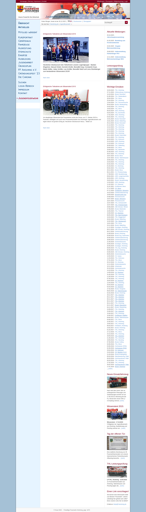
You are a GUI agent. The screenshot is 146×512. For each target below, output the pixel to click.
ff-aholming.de (54, 24)
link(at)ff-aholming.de (119, 504)
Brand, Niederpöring (121, 104)
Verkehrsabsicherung (121, 192)
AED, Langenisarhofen (122, 176)
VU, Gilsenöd (119, 184)
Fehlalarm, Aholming (121, 325)
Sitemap (30, 1)
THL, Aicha (118, 223)
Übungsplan (109, 1)
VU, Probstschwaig (121, 172)
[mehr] (122, 401)
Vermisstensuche (120, 268)
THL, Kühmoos (119, 139)
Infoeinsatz (118, 266)
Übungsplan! (87, 21)
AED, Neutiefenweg (121, 174)
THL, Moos (118, 98)
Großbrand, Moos (120, 186)
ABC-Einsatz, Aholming (122, 229)
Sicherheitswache (120, 242)
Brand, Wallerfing (120, 121)
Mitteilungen (100, 1)
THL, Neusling (119, 340)
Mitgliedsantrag (118, 1)
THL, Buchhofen (120, 113)
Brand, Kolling (119, 342)
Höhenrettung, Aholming (122, 92)
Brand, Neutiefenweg (121, 180)
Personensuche (120, 196)
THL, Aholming (119, 90)
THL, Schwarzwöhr (121, 203)
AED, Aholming (119, 110)
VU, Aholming (119, 166)
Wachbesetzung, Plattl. (122, 356)
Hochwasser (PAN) (121, 346)
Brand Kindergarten (121, 354)
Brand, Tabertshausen (121, 158)
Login (126, 1)
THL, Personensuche (121, 102)
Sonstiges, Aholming (121, 227)
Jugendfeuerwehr (65, 24)
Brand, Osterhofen (120, 135)
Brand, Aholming (120, 233)
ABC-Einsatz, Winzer (121, 207)
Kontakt (44, 1)
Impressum (37, 1)
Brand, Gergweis (120, 289)
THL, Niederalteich (120, 96)
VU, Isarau (118, 256)
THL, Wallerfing (119, 145)
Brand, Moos (119, 156)
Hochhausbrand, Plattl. (122, 358)
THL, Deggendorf (120, 217)
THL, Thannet (119, 211)
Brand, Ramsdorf (120, 94)
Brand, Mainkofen (120, 209)
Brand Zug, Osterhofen (122, 235)
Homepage (23, 1)
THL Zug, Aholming (121, 248)
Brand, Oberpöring (120, 307)
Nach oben (46, 77)
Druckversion (78, 21)
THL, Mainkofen (120, 149)
